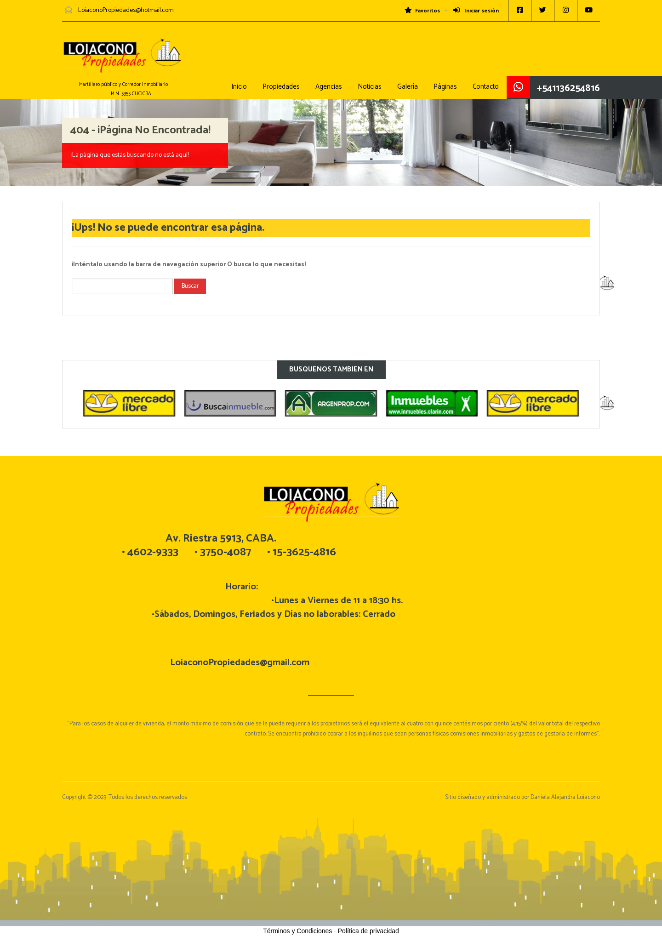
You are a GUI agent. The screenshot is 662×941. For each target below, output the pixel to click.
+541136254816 (568, 88)
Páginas (445, 86)
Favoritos (422, 11)
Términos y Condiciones (297, 931)
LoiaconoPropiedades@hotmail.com (126, 10)
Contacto (486, 86)
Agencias (328, 86)
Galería (407, 86)
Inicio (239, 86)
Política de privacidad (368, 931)
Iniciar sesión (476, 11)
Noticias (370, 86)
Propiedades (281, 86)
